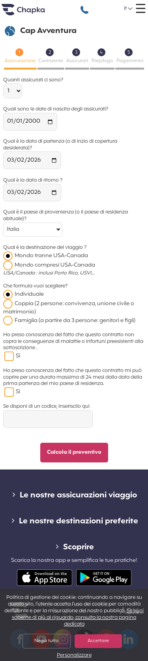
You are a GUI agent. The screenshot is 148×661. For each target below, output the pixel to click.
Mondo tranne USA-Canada (51, 256)
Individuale (29, 294)
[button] (129, 9)
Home (33, 13)
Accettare (98, 640)
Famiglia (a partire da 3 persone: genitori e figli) (75, 321)
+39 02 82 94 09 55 (84, 5)
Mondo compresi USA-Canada (55, 265)
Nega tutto (46, 640)
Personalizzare (74, 655)
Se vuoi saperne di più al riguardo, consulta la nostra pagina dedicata (78, 617)
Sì (18, 356)
